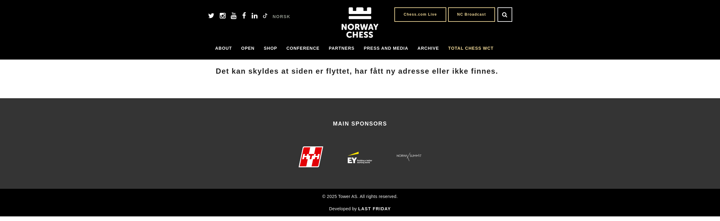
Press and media (386, 48)
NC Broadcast (471, 14)
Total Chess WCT (471, 48)
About (223, 48)
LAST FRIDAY (374, 208)
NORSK (281, 16)
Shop (270, 48)
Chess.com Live (420, 14)
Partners (341, 48)
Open (248, 48)
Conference (302, 48)
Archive (428, 48)
